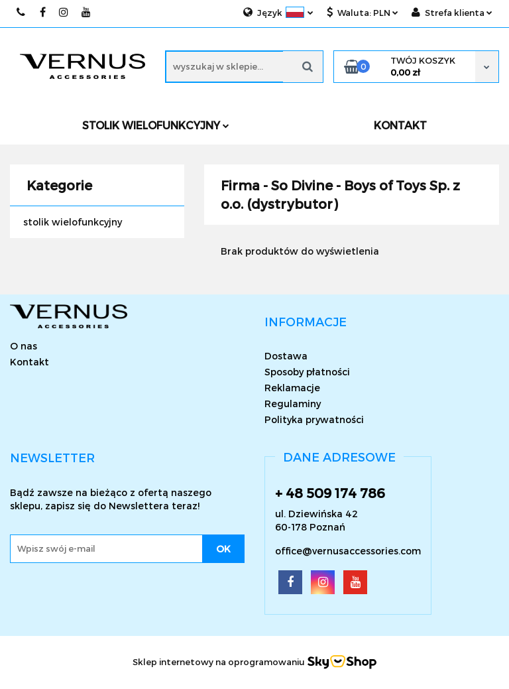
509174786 (22, 12)
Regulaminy (292, 403)
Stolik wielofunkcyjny (155, 125)
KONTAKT (400, 125)
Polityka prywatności (314, 419)
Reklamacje (292, 387)
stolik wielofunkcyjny (72, 221)
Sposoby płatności (307, 371)
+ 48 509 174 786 (330, 493)
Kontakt (29, 361)
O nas (23, 345)
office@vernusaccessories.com (348, 550)
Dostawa (286, 355)
